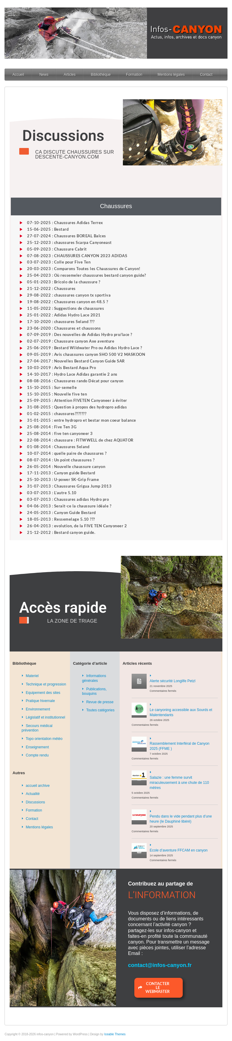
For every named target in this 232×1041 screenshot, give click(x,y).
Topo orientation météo (44, 739)
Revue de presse (100, 702)
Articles (69, 74)
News (43, 74)
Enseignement (37, 747)
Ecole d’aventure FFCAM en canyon (179, 850)
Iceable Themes (115, 1034)
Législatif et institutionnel (45, 717)
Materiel (32, 676)
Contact (206, 74)
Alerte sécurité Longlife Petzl (172, 681)
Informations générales (94, 678)
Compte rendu (37, 755)
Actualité (33, 794)
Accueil (18, 74)
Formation (134, 74)
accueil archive (38, 786)
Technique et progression (46, 684)
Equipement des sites (43, 693)
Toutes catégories (100, 710)
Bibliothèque (101, 74)
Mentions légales (171, 74)
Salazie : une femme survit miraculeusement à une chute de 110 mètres (179, 782)
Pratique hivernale (40, 701)
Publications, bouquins (94, 691)
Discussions (35, 802)
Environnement (38, 709)
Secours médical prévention (37, 728)
